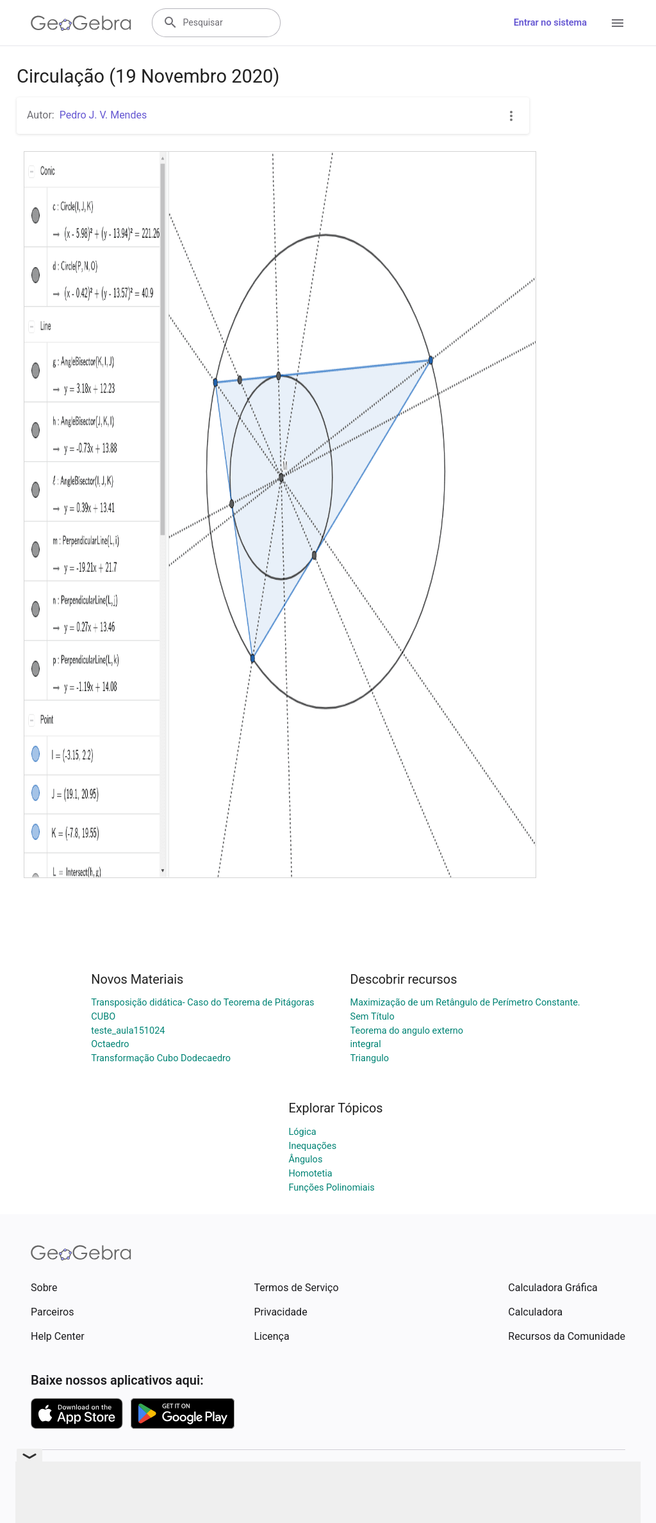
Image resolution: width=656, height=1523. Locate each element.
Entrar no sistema (550, 22)
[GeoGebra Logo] (81, 23)
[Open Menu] (617, 23)
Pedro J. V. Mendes (103, 115)
